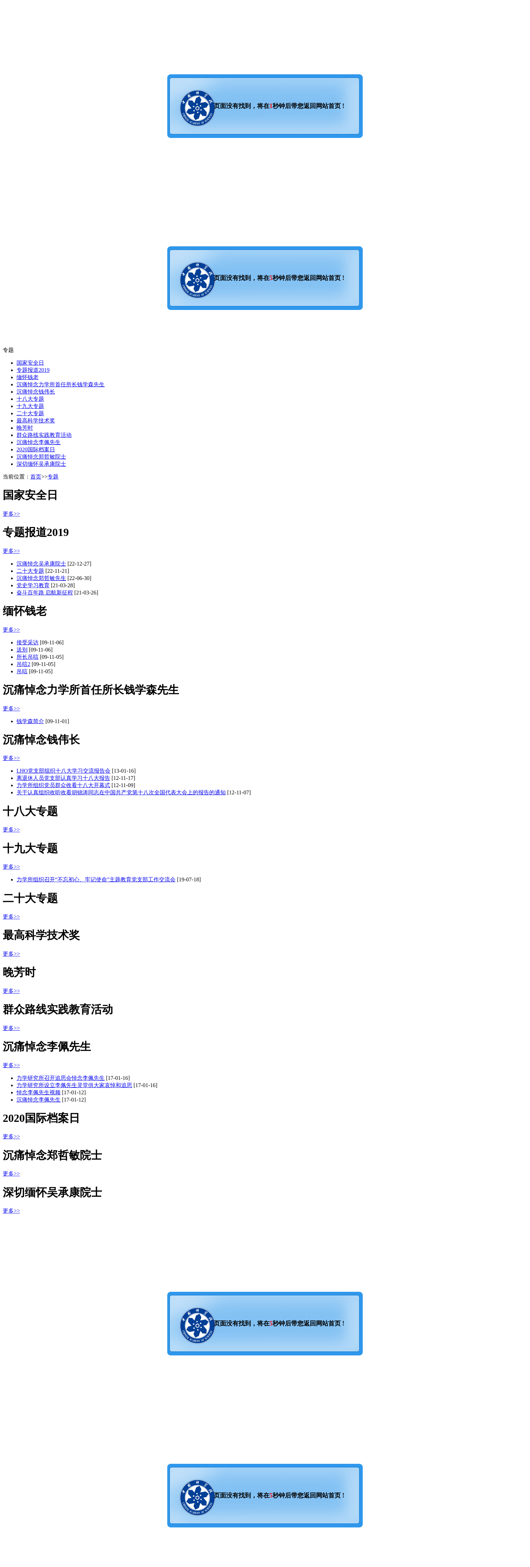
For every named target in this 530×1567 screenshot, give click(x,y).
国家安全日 (30, 363)
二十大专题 (30, 413)
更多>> (11, 514)
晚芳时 (25, 428)
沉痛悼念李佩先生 (39, 442)
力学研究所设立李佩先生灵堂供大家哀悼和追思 (74, 1085)
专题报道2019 (33, 370)
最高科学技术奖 (36, 420)
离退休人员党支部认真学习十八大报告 (63, 778)
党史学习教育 (33, 585)
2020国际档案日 (36, 449)
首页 (35, 477)
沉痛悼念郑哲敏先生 (41, 578)
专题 (53, 477)
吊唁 (22, 671)
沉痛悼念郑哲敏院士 (41, 457)
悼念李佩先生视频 (39, 1092)
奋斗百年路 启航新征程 (45, 592)
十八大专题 (30, 399)
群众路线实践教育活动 (44, 435)
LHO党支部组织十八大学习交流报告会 (63, 771)
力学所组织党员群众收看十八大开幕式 (63, 785)
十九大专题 (30, 406)
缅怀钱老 (28, 377)
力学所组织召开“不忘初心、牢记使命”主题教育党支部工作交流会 (96, 879)
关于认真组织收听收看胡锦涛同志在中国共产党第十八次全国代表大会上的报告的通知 (121, 792)
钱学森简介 (30, 721)
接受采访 (28, 642)
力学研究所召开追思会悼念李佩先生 (61, 1078)
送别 (22, 650)
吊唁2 (23, 664)
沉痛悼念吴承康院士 (41, 564)
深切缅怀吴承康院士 (41, 464)
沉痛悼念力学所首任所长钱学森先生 (61, 384)
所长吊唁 (28, 657)
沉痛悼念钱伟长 (36, 392)
